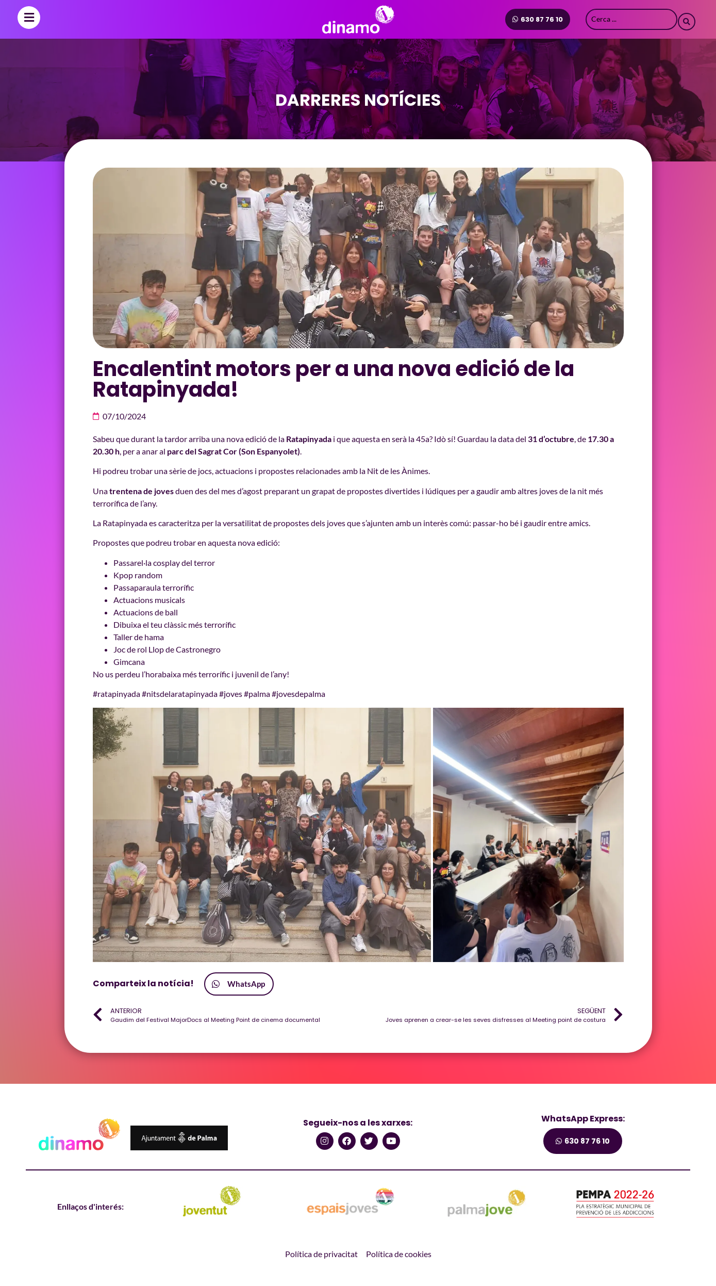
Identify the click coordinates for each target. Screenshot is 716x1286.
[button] (262, 835)
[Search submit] (686, 19)
